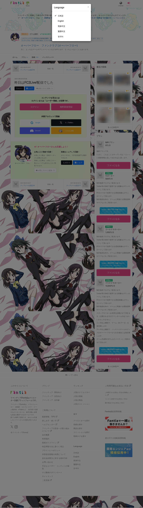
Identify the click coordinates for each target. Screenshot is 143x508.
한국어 (60, 37)
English (61, 21)
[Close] (88, 7)
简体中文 (61, 26)
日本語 (60, 16)
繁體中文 (61, 31)
